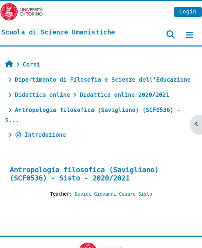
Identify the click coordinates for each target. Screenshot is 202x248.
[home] (58, 33)
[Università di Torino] (21, 12)
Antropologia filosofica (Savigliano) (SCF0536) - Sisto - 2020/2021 (84, 174)
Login (187, 12)
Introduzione (40, 135)
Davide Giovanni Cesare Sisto (113, 194)
